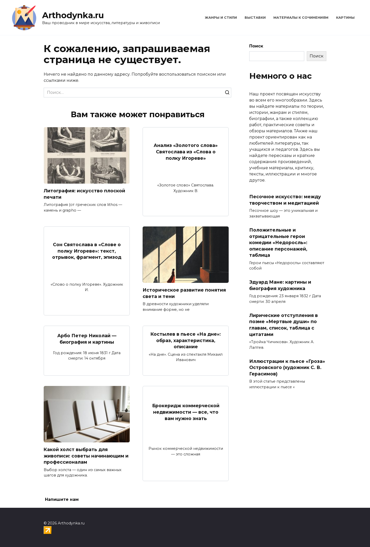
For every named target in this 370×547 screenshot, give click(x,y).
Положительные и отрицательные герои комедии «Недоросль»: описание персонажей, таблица (278, 242)
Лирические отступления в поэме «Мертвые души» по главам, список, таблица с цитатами (283, 325)
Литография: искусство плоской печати (84, 194)
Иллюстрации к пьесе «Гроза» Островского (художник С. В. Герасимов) (287, 367)
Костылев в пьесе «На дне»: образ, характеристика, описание (186, 340)
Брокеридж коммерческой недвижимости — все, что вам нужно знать (185, 412)
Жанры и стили (221, 17)
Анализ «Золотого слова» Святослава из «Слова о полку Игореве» (186, 152)
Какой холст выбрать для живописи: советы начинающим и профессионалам (86, 456)
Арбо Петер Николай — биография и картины (86, 339)
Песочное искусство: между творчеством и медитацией (285, 200)
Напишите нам (62, 499)
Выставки (255, 17)
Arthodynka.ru (73, 15)
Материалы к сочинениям (300, 17)
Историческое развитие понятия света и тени (184, 293)
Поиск (256, 46)
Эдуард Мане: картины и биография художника (280, 285)
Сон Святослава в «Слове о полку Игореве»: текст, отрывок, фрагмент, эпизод (86, 251)
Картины (345, 17)
